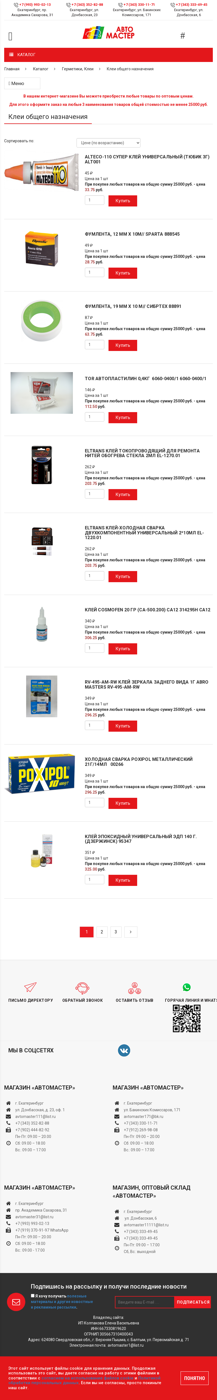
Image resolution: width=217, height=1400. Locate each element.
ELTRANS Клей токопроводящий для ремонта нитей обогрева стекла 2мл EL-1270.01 (142, 453)
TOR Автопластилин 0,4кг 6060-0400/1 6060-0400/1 (145, 378)
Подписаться (193, 1302)
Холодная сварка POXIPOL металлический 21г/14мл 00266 (139, 762)
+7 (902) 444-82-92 (32, 1130)
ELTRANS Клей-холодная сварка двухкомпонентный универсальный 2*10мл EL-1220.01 (144, 532)
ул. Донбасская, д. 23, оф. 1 (40, 1110)
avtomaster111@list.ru (35, 1116)
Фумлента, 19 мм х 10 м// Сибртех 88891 (133, 306)
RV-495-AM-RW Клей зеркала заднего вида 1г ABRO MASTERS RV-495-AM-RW (147, 684)
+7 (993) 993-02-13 (32, 1223)
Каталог (40, 68)
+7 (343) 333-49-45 (191, 5)
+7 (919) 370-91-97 (32, 1230)
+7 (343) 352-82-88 (87, 5)
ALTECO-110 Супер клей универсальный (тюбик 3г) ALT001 (147, 159)
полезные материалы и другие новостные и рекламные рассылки (62, 1301)
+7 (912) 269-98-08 (141, 1130)
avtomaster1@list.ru (126, 1345)
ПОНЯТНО (194, 1378)
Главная (11, 68)
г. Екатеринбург (30, 1103)
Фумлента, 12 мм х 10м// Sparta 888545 (132, 234)
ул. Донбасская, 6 (140, 1218)
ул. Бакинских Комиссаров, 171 (152, 1110)
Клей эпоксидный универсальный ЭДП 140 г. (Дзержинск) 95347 (141, 839)
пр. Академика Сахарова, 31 (41, 1210)
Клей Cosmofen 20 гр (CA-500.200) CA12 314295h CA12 (148, 609)
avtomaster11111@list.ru (146, 1225)
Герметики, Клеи (77, 68)
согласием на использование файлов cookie (87, 1378)
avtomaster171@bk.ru (143, 1116)
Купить (122, 200)
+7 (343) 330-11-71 (139, 5)
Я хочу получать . (62, 1301)
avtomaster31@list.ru (34, 1217)
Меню (16, 83)
